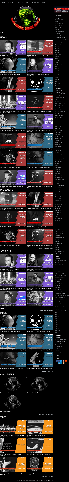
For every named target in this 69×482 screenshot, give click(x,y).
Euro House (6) (58, 218)
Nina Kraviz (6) (58, 154)
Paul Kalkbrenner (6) (60, 158)
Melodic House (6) (59, 232)
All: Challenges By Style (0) (61, 339)
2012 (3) (57, 68)
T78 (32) (57, 60)
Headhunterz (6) (59, 136)
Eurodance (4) (58, 220)
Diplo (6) (57, 125)
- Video (57, 355)
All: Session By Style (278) (61, 204)
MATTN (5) (57, 148)
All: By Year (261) (59, 64)
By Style (58, 18)
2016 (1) (57, 322)
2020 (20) (57, 83)
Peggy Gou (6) (58, 162)
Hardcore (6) (58, 270)
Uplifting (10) (58, 289)
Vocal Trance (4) (58, 291)
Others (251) (58, 303)
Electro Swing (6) (59, 264)
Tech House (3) (58, 33)
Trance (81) (57, 287)
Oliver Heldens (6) (59, 156)
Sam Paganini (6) (59, 167)
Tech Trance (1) (58, 283)
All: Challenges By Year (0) (61, 352)
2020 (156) (57, 330)
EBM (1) (56, 21)
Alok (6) (57, 99)
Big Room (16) (58, 262)
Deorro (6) (57, 119)
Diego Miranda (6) (59, 121)
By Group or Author (60, 37)
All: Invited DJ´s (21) (59, 187)
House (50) (57, 272)
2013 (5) (57, 70)
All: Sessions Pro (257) (60, 94)
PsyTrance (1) (58, 239)
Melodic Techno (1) (59, 234)
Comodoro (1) (58, 45)
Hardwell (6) (58, 134)
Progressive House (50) (60, 237)
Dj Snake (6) (58, 127)
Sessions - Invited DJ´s (61, 185)
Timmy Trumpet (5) (59, 179)
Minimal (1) (57, 235)
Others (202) (58, 54)
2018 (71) (57, 80)
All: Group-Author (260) (60, 39)
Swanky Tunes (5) (59, 177)
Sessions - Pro (59, 92)
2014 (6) (57, 72)
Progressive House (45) (60, 276)
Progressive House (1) (60, 31)
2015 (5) (57, 74)
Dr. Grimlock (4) (58, 193)
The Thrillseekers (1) (59, 307)
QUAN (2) (57, 56)
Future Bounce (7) (59, 222)
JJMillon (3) (57, 195)
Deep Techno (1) (58, 210)
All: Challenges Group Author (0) (61, 343)
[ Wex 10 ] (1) (58, 41)
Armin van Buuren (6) (60, 103)
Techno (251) (58, 35)
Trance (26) (57, 247)
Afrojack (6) (57, 96)
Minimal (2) (57, 29)
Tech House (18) (58, 243)
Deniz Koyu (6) (58, 117)
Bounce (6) (57, 208)
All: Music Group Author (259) (62, 295)
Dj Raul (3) (57, 189)
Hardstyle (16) (58, 228)
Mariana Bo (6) (58, 142)
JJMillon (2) (57, 48)
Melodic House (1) (59, 27)
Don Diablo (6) (58, 131)
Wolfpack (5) (58, 183)
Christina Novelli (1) (59, 299)
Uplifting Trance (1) (59, 251)
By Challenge (59, 346)
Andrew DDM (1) (58, 43)
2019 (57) (57, 82)
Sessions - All (59, 91)
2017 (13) (57, 78)
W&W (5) (57, 181)
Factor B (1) (57, 301)
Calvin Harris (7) (58, 107)
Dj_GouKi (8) (58, 191)
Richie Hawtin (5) (59, 165)
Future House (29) (59, 224)
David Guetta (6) (59, 115)
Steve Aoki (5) (58, 173)
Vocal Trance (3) (58, 253)
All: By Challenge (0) (59, 348)
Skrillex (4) (57, 169)
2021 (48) (57, 332)
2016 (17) (57, 76)
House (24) (57, 230)
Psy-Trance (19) (58, 279)
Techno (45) (57, 245)
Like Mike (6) (58, 140)
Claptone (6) (58, 113)
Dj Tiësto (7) (57, 129)
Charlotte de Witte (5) (60, 111)
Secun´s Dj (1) (58, 200)
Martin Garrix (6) (59, 146)
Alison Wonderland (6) (60, 97)
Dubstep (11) (58, 212)
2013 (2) (57, 316)
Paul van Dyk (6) (59, 160)
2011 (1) (56, 314)
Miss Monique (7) (59, 150)
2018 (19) (57, 326)
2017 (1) (56, 324)
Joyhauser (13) (58, 52)
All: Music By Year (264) (60, 311)
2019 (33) (57, 328)
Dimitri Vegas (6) (59, 123)
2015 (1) (56, 320)
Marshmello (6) (58, 144)
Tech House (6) (58, 281)
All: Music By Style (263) (60, 260)
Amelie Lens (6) (58, 101)
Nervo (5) (57, 152)
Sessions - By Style (60, 203)
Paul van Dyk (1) (58, 305)
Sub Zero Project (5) (59, 175)
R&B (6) (57, 241)
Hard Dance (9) (58, 266)
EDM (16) (57, 214)
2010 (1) (57, 312)
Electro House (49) (59, 216)
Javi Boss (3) (58, 138)
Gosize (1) (57, 47)
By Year (57, 62)
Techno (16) (57, 285)
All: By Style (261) (59, 19)
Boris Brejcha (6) (59, 105)
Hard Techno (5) (58, 25)
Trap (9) (57, 249)
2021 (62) (57, 85)
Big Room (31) (58, 206)
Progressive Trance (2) (60, 277)
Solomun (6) (58, 171)
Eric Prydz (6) (58, 132)
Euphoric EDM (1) (59, 23)
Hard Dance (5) (58, 226)
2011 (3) (56, 66)
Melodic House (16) (59, 274)
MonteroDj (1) (58, 199)
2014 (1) (57, 318)
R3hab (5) (57, 164)
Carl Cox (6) (58, 109)
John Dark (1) (58, 50)
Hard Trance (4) (58, 268)
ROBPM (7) (57, 58)
